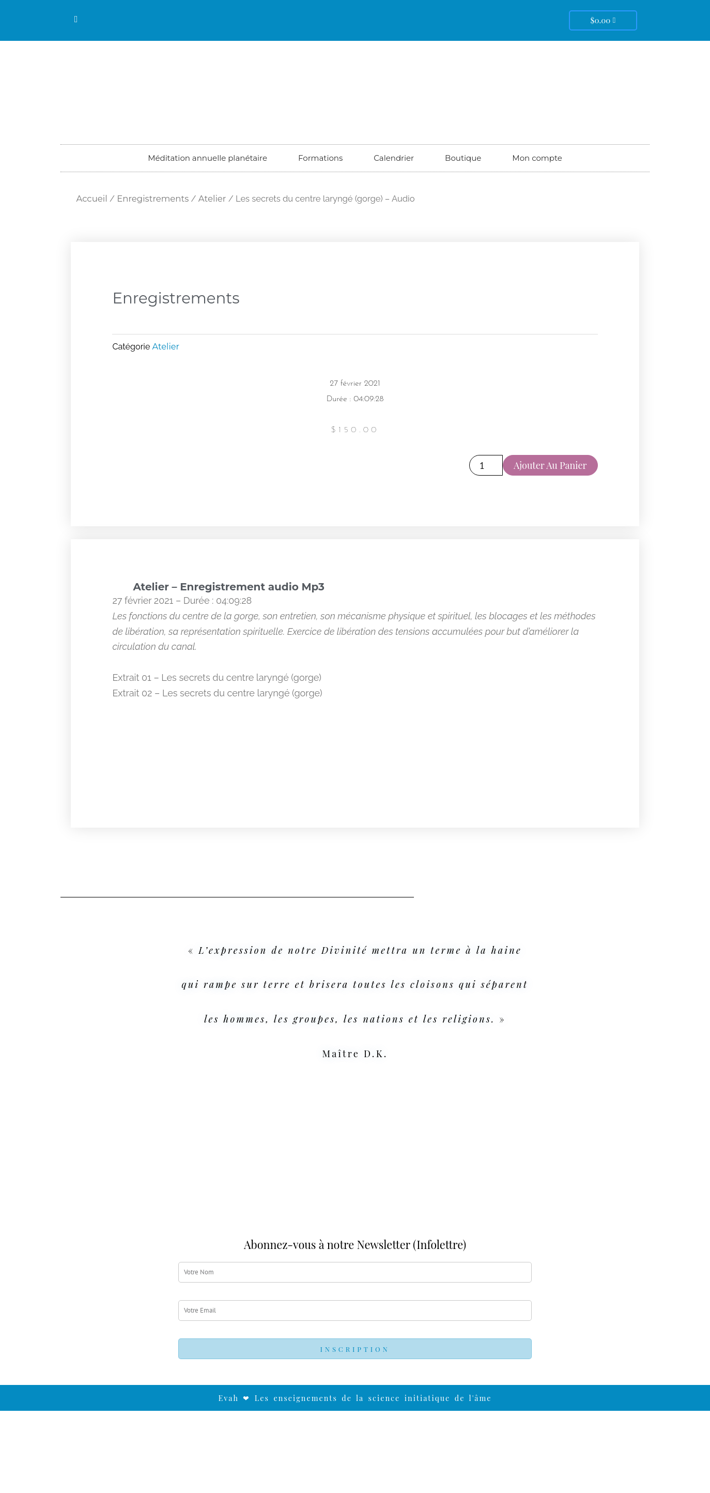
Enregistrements (153, 198)
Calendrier (394, 158)
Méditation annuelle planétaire (207, 158)
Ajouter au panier (550, 465)
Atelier (212, 198)
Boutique (463, 158)
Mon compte (537, 158)
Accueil (91, 198)
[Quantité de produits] (486, 465)
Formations (320, 158)
